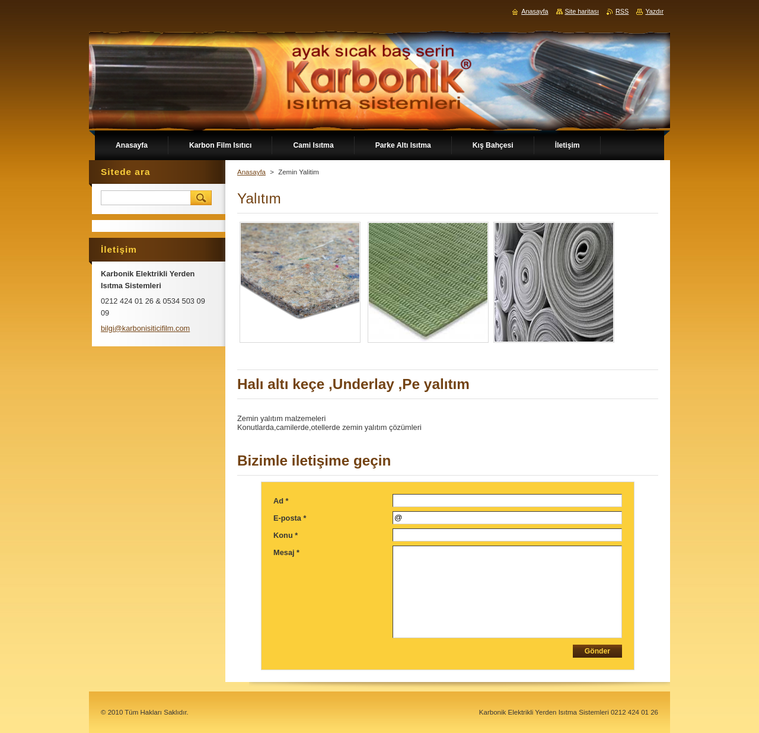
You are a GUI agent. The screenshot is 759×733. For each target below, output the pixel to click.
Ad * (281, 500)
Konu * (285, 535)
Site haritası (582, 11)
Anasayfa (251, 172)
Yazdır (654, 11)
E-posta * (289, 518)
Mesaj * (286, 552)
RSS (622, 11)
